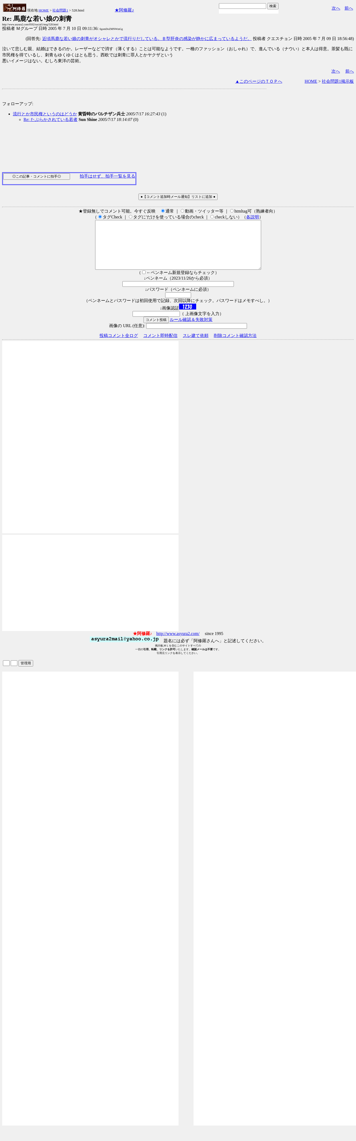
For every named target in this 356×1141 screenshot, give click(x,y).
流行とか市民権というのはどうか (45, 114)
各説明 (252, 217)
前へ (349, 8)
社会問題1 (60, 10)
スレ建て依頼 (195, 345)
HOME (43, 10)
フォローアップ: (17, 103)
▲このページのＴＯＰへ (258, 81)
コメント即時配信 (160, 345)
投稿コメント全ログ (118, 345)
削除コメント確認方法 (235, 345)
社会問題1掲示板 (338, 81)
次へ (336, 8)
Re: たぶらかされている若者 (51, 119)
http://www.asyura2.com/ (178, 643)
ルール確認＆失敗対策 (191, 329)
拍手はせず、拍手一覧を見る (107, 176)
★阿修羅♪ (124, 10)
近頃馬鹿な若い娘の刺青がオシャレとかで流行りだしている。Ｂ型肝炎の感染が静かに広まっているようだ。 (147, 38)
